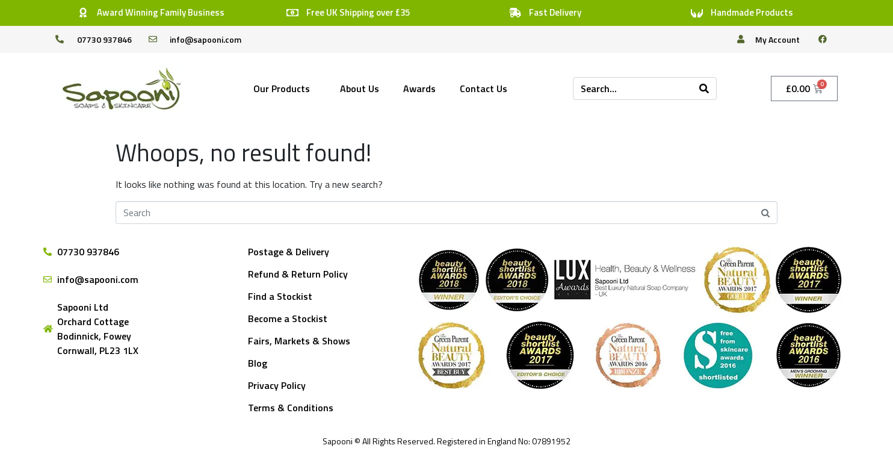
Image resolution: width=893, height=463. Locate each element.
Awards (419, 88)
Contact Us (483, 88)
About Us (359, 88)
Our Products (281, 88)
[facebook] (827, 39)
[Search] (704, 88)
